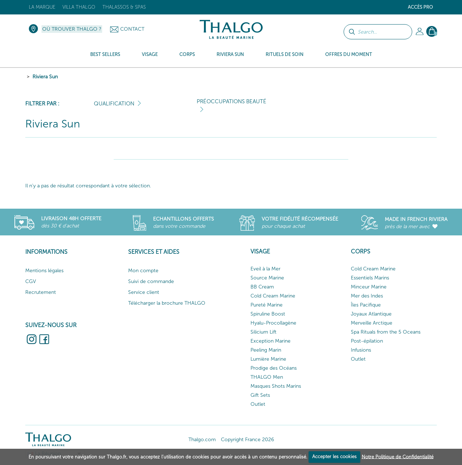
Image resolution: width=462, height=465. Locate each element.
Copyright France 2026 (247, 439)
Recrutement (40, 292)
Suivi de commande (151, 281)
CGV (30, 281)
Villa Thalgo (78, 7)
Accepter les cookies (334, 456)
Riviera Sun (45, 77)
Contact (132, 29)
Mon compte (143, 271)
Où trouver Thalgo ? (71, 29)
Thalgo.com (202, 439)
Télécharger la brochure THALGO (166, 303)
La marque (42, 7)
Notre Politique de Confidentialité (397, 456)
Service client (143, 292)
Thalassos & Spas (124, 7)
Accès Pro (420, 7)
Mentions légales (44, 271)
